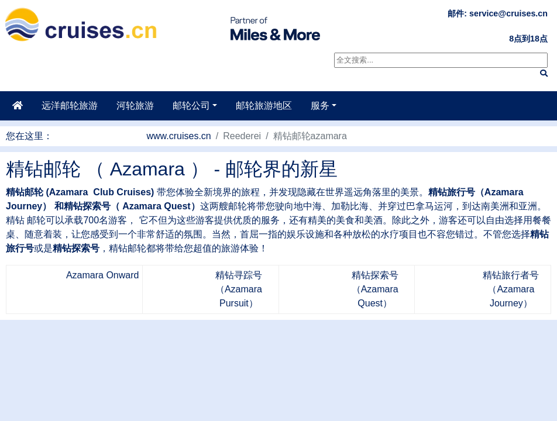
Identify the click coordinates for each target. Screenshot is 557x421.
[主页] (17, 106)
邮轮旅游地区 (264, 106)
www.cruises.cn (179, 136)
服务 (320, 106)
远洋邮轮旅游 (70, 106)
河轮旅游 (135, 106)
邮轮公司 (191, 106)
